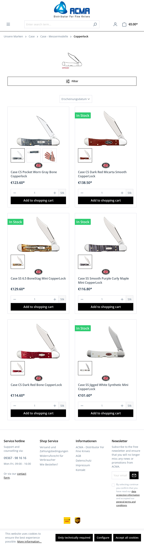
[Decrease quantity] (15, 193)
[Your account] (115, 24)
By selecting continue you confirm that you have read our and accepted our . (128, 495)
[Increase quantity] (55, 193)
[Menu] (8, 24)
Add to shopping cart (38, 200)
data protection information (128, 493)
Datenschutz (84, 460)
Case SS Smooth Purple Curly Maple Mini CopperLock (103, 280)
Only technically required (74, 537)
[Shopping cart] (130, 24)
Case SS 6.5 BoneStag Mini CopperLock (38, 278)
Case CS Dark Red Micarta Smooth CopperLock (102, 174)
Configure (103, 537)
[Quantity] (34, 193)
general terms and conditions (126, 503)
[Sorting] (76, 99)
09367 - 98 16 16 (15, 458)
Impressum (83, 465)
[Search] (95, 24)
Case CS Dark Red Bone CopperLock (36, 385)
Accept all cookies (127, 537)
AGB (78, 456)
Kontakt (80, 470)
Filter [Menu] (72, 80)
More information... (29, 541)
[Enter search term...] (57, 24)
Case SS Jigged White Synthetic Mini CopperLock (103, 387)
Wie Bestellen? (49, 464)
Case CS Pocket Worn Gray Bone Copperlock (34, 174)
